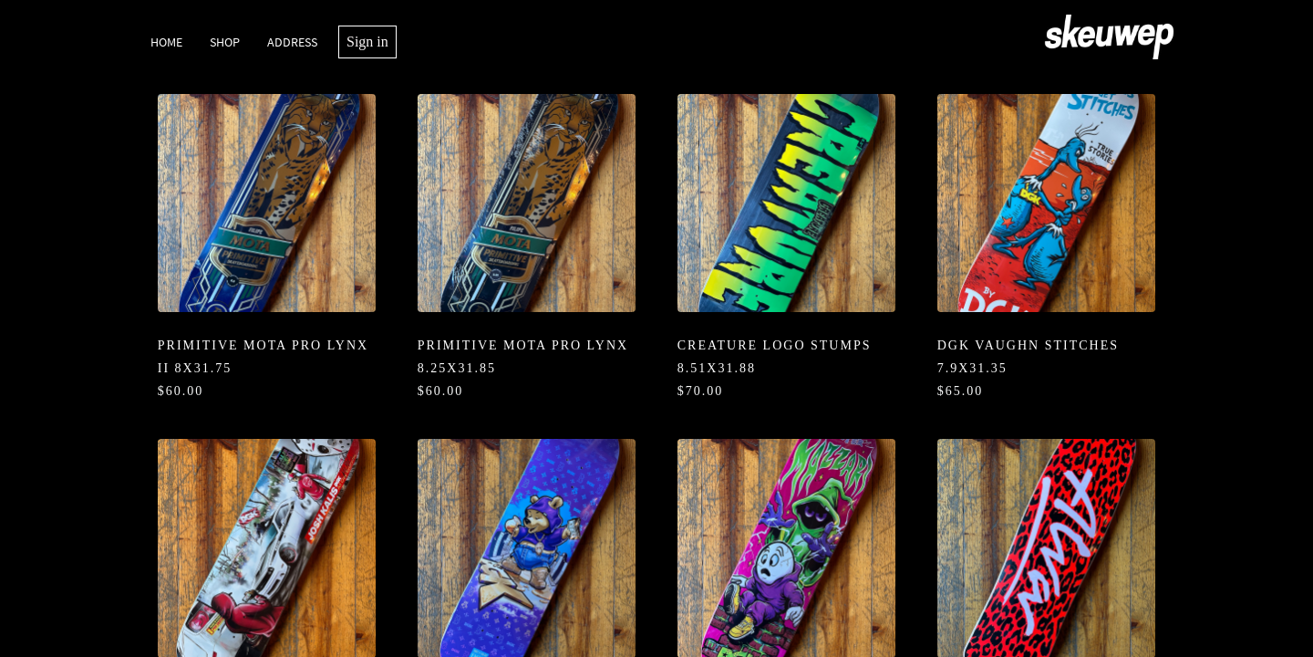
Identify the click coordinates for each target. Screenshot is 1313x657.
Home (166, 42)
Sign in (367, 41)
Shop (225, 42)
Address (292, 42)
